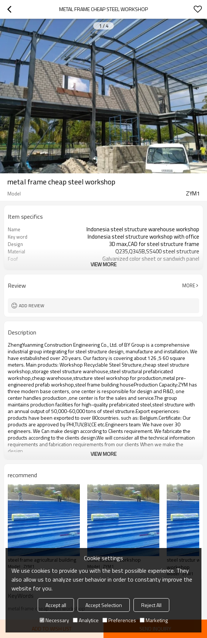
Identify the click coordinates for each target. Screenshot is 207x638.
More (188, 285)
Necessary (54, 620)
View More (103, 264)
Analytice (86, 620)
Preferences (119, 620)
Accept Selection (103, 605)
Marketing (154, 620)
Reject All (151, 605)
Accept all (55, 605)
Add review (31, 305)
